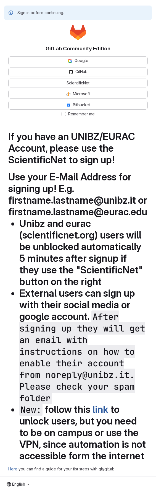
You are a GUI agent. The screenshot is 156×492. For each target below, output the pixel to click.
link (100, 409)
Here (12, 469)
